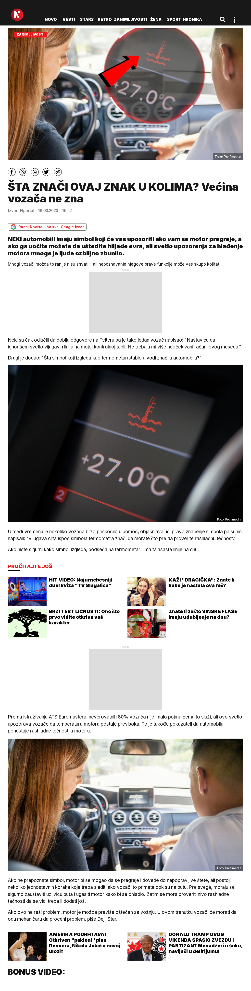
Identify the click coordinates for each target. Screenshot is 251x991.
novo (51, 19)
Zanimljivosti (130, 19)
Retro (105, 19)
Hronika (192, 19)
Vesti (69, 19)
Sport (174, 19)
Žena (156, 19)
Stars (87, 19)
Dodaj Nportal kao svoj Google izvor (47, 227)
